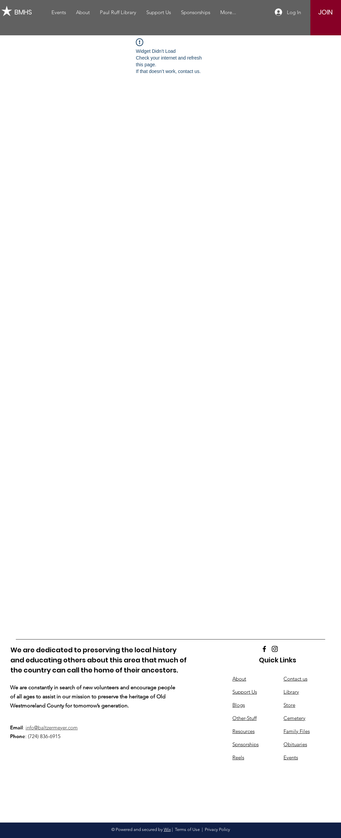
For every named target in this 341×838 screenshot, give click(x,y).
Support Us (244, 692)
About (239, 679)
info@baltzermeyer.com (52, 727)
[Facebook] (264, 649)
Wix (167, 829)
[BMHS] (24, 12)
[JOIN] (325, 12)
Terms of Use (187, 829)
